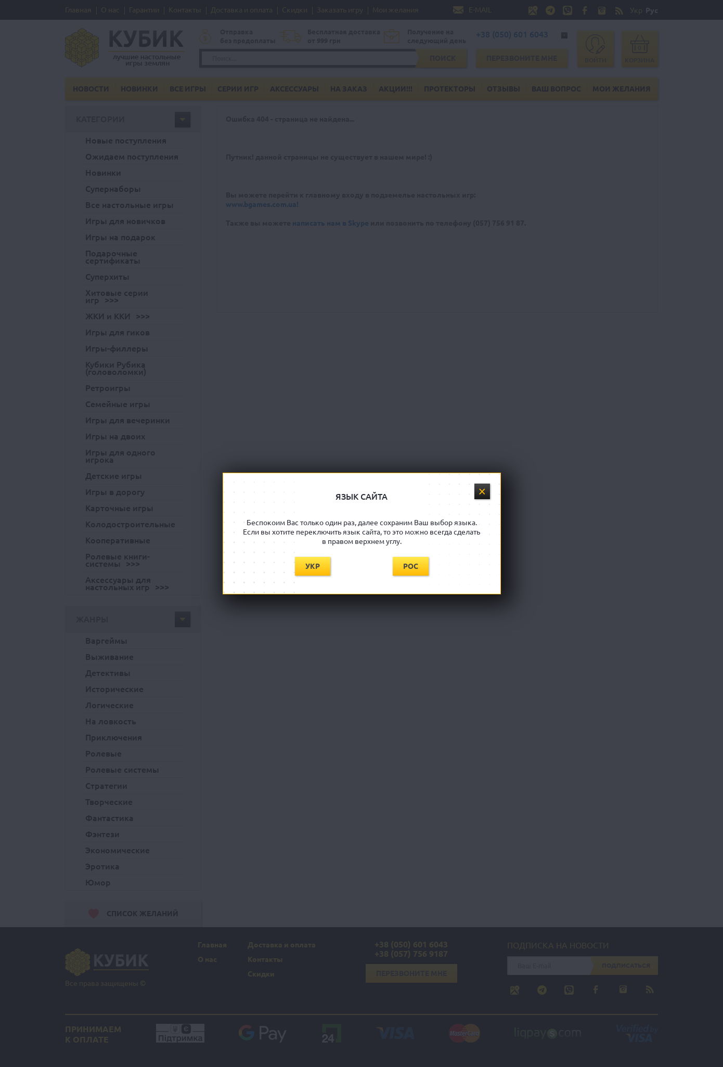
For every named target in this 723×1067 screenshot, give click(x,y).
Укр (312, 566)
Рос (410, 566)
